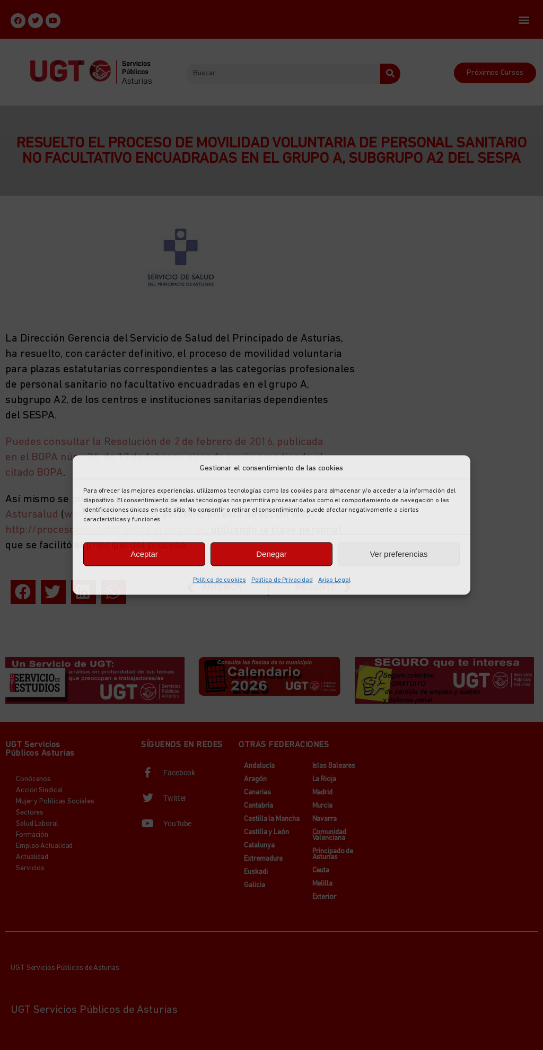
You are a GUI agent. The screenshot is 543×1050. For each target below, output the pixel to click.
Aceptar (144, 553)
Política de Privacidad (282, 580)
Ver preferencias (398, 553)
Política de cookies (219, 580)
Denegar (271, 553)
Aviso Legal (334, 580)
